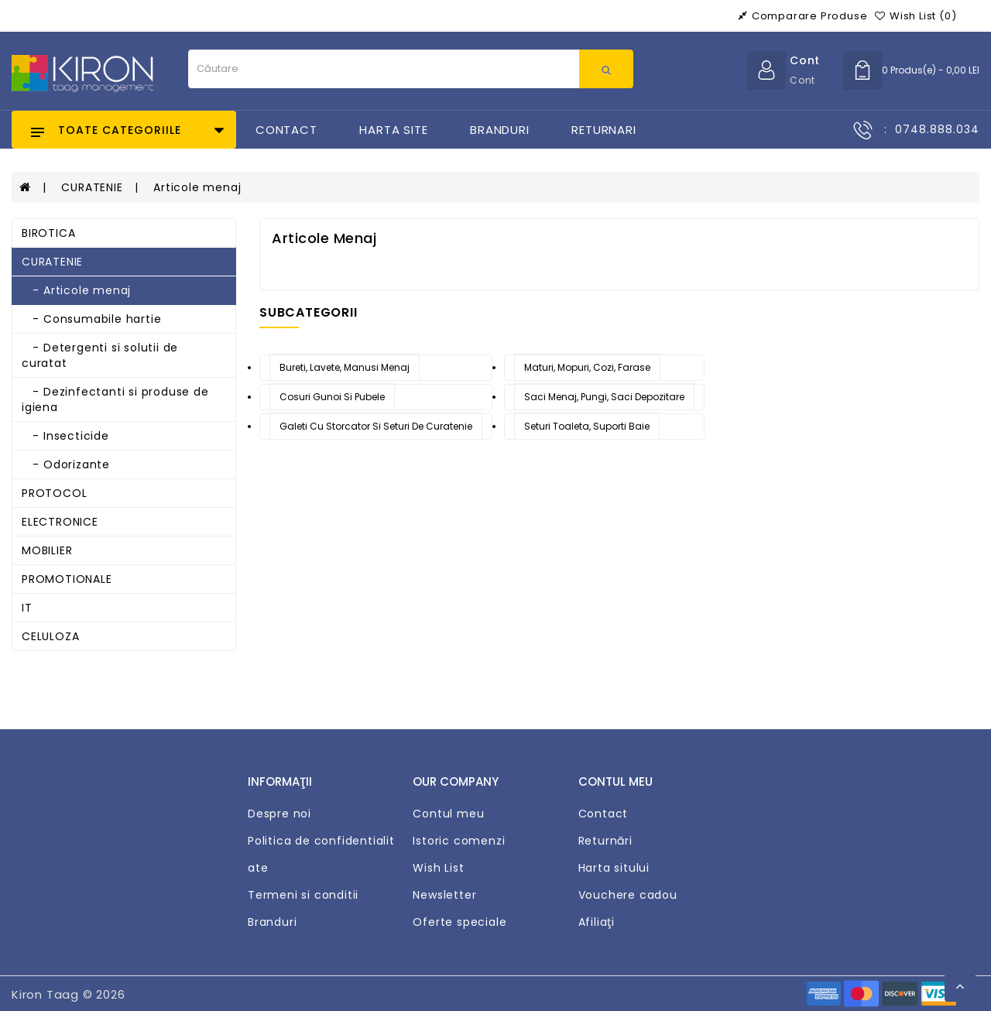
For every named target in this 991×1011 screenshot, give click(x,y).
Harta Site (393, 130)
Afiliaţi (596, 922)
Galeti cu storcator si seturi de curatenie (375, 426)
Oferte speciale (459, 922)
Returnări (605, 840)
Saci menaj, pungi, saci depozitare (604, 396)
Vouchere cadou (627, 895)
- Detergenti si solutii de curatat (100, 355)
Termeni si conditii (303, 895)
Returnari (603, 130)
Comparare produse (803, 16)
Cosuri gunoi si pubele (332, 396)
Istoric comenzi (459, 840)
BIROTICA (48, 233)
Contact (286, 130)
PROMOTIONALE (67, 579)
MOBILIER (47, 550)
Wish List (438, 868)
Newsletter (444, 895)
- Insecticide (65, 436)
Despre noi (279, 813)
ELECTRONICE (60, 521)
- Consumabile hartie (91, 319)
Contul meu (448, 813)
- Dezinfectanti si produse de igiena (115, 399)
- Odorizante (66, 464)
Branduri (499, 130)
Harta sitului (614, 868)
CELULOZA (50, 636)
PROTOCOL (54, 493)
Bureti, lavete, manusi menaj (344, 367)
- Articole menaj (76, 290)
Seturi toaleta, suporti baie (587, 426)
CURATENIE (91, 187)
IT (27, 607)
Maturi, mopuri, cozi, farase (587, 367)
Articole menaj (197, 187)
